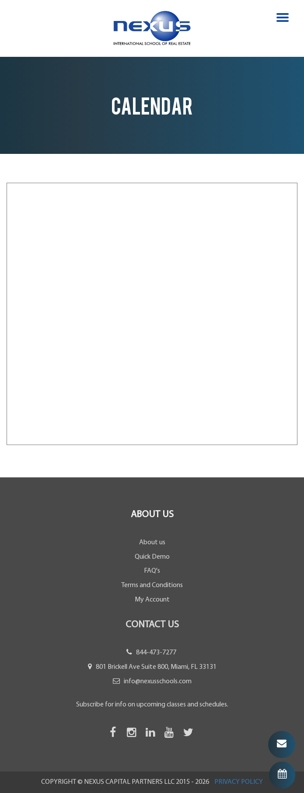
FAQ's (152, 570)
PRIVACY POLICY (238, 782)
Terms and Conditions (152, 585)
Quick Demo (152, 556)
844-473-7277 (156, 652)
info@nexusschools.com (158, 681)
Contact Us (152, 625)
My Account (152, 599)
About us (152, 542)
